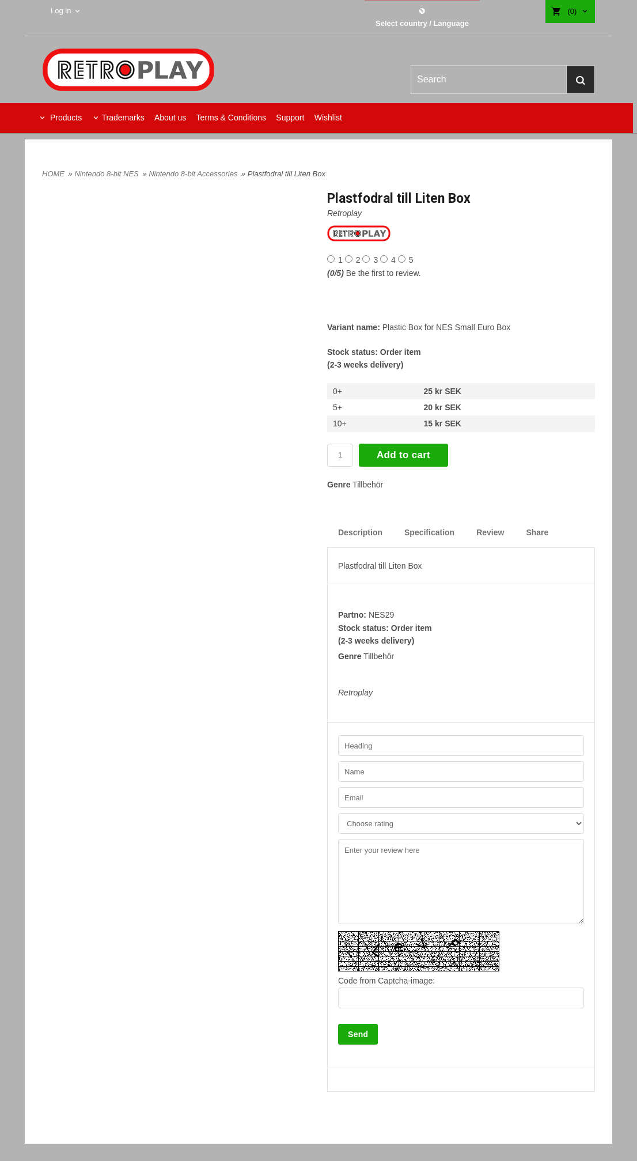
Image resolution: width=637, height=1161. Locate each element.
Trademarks (122, 117)
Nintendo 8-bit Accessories (194, 173)
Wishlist (328, 117)
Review (490, 532)
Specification (429, 532)
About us (170, 117)
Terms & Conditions (231, 117)
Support (290, 117)
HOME (53, 173)
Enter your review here (461, 881)
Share (537, 532)
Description (360, 532)
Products (65, 117)
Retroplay (344, 213)
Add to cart (403, 454)
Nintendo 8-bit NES (107, 173)
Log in (61, 10)
